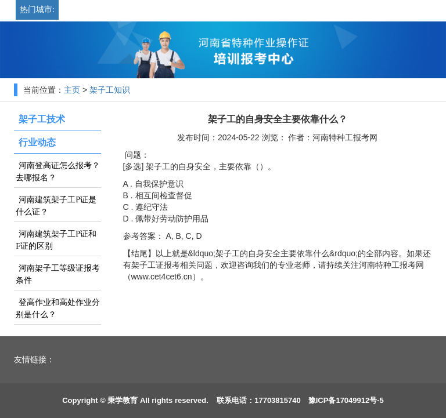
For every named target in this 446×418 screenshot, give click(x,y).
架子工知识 (109, 90)
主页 (72, 90)
